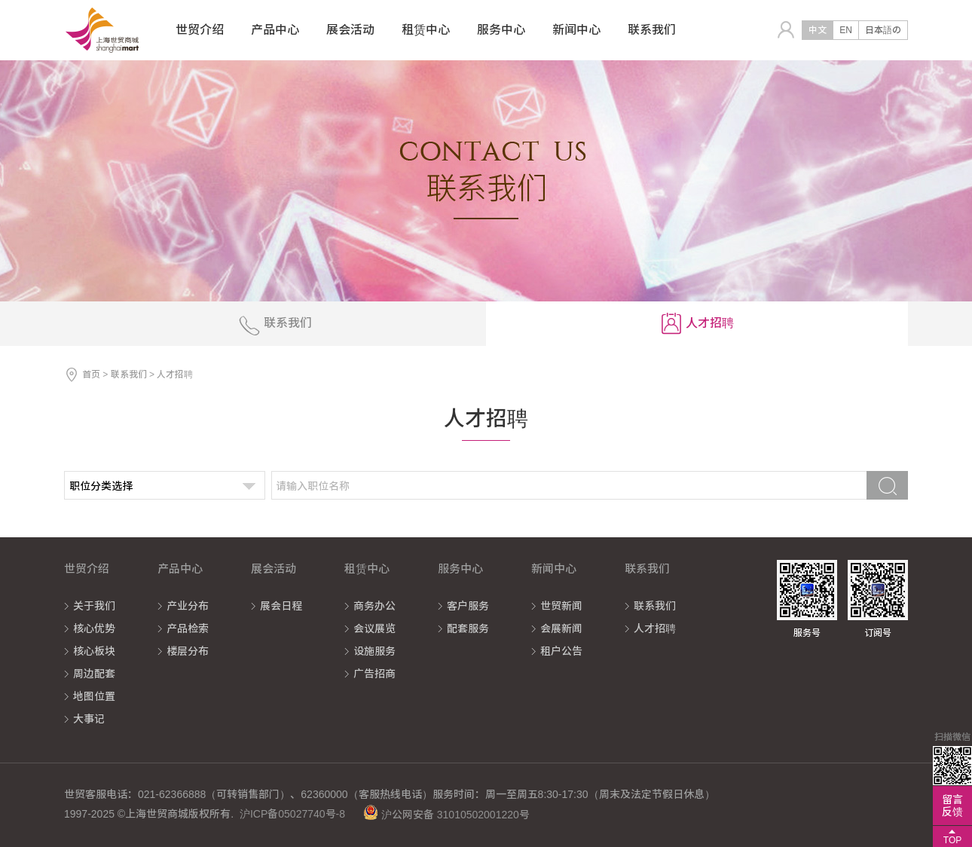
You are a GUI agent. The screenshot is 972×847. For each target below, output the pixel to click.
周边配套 (94, 674)
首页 (91, 374)
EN (845, 30)
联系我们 (129, 374)
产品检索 (188, 628)
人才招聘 (655, 628)
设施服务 (374, 651)
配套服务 (468, 628)
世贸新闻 (561, 606)
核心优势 (94, 628)
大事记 (89, 719)
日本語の (883, 30)
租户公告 (561, 651)
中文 (817, 30)
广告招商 (374, 674)
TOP (952, 840)
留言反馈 (952, 805)
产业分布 (188, 606)
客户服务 (468, 606)
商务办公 (374, 606)
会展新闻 (561, 628)
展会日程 (281, 606)
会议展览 (374, 628)
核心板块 (94, 651)
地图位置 (94, 696)
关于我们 (94, 606)
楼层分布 (188, 651)
